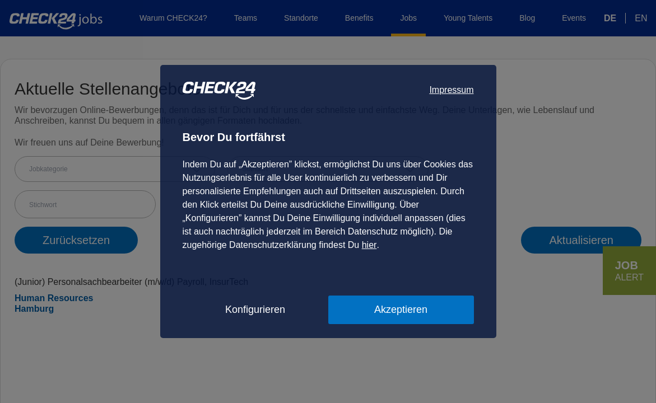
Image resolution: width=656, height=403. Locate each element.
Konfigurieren (255, 309)
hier (369, 245)
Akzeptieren (400, 309)
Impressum (451, 90)
